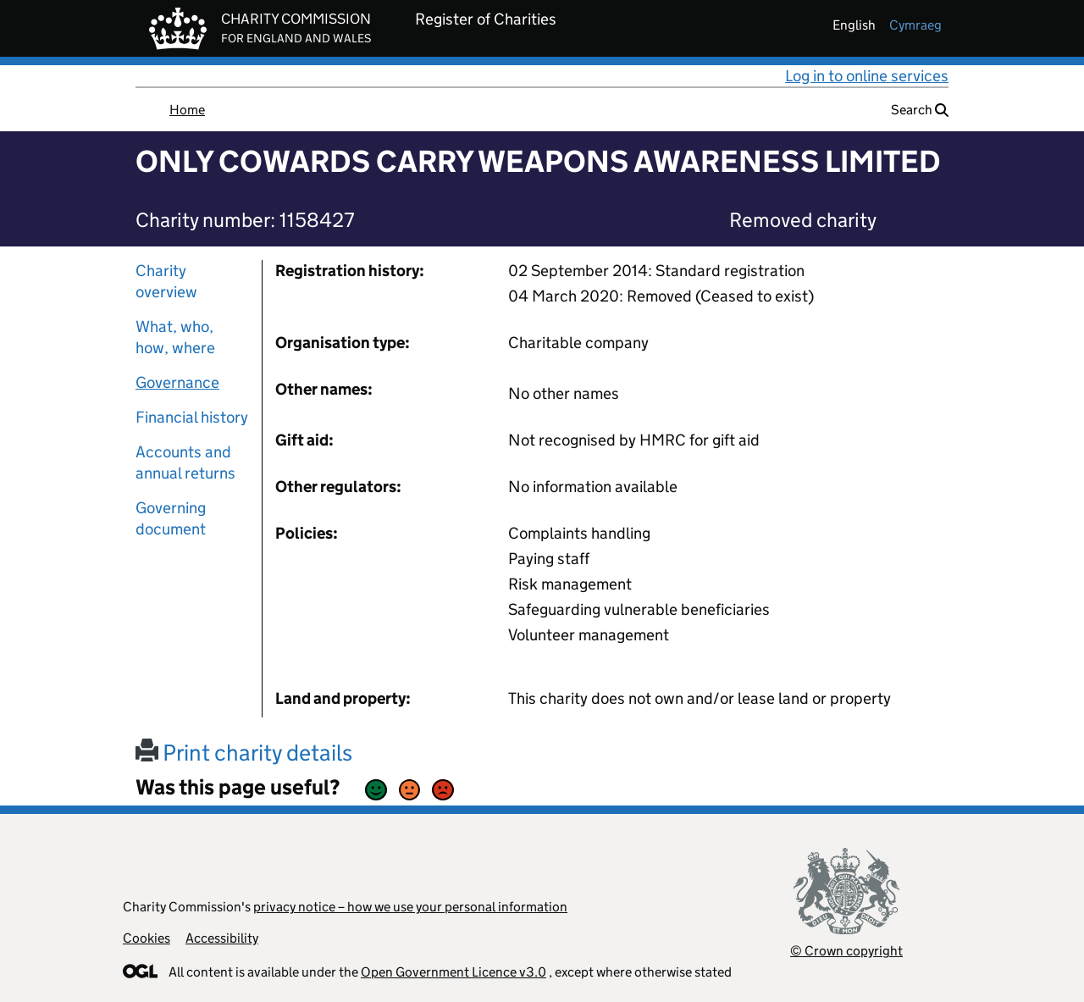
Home (187, 110)
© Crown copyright (846, 951)
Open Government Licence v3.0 (453, 972)
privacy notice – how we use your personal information (410, 907)
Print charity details (244, 753)
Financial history (192, 417)
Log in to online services (866, 76)
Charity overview (166, 281)
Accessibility (221, 938)
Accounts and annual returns (185, 462)
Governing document (171, 518)
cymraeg (915, 25)
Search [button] (919, 110)
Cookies (146, 938)
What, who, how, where (175, 337)
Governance (177, 382)
